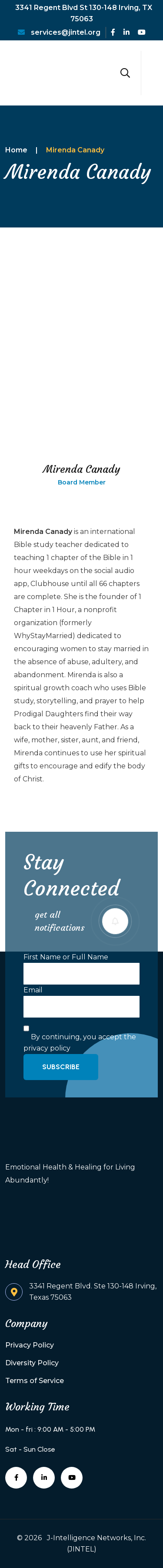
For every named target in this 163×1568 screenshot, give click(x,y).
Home (16, 150)
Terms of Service (34, 1381)
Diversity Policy (32, 1363)
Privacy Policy (29, 1345)
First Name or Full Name (65, 957)
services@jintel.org (59, 32)
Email (33, 990)
